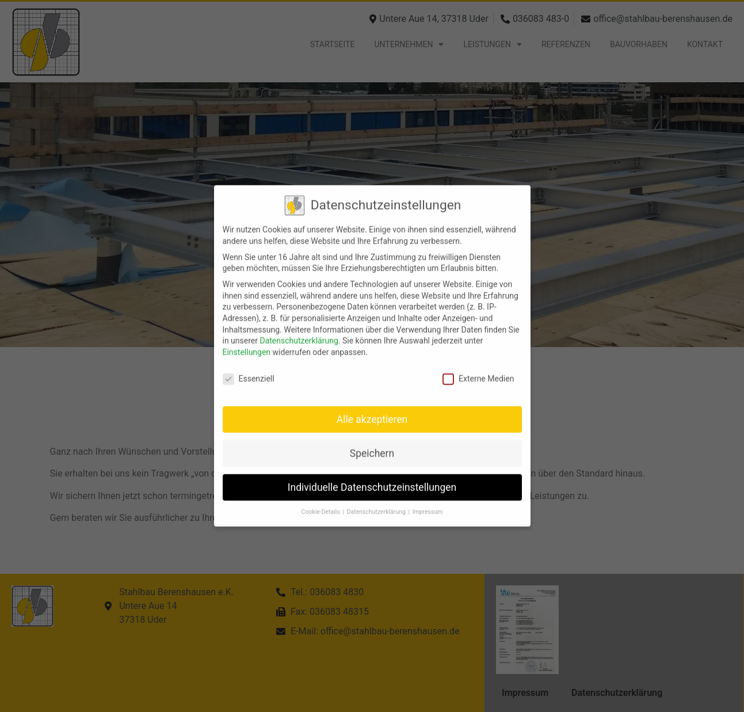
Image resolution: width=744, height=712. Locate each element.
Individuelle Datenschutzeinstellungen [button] (372, 477)
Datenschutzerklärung (299, 331)
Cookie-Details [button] (322, 502)
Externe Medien (478, 369)
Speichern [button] (372, 443)
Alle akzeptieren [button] (372, 409)
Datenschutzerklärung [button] (377, 502)
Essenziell (248, 369)
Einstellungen (247, 342)
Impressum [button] (428, 502)
